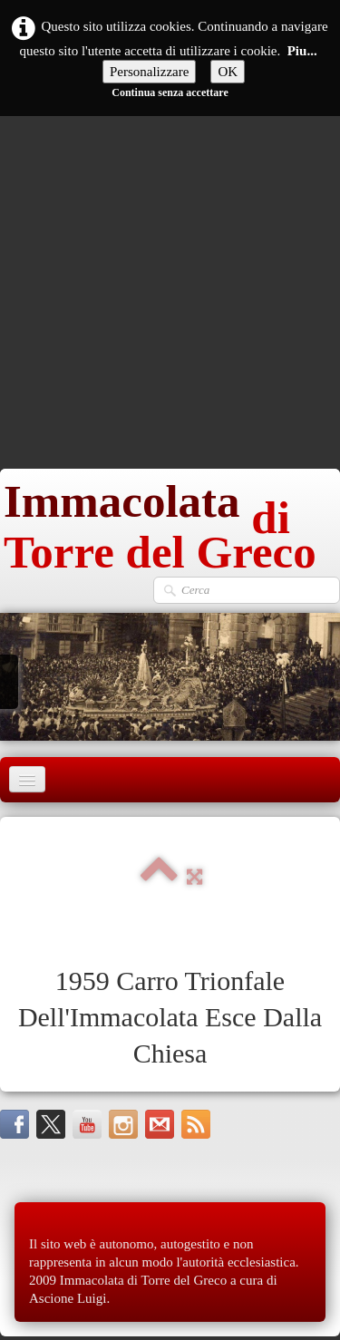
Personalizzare (149, 71)
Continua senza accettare (170, 92)
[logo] (170, 522)
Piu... (302, 51)
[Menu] (27, 779)
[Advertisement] (170, 290)
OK (228, 71)
